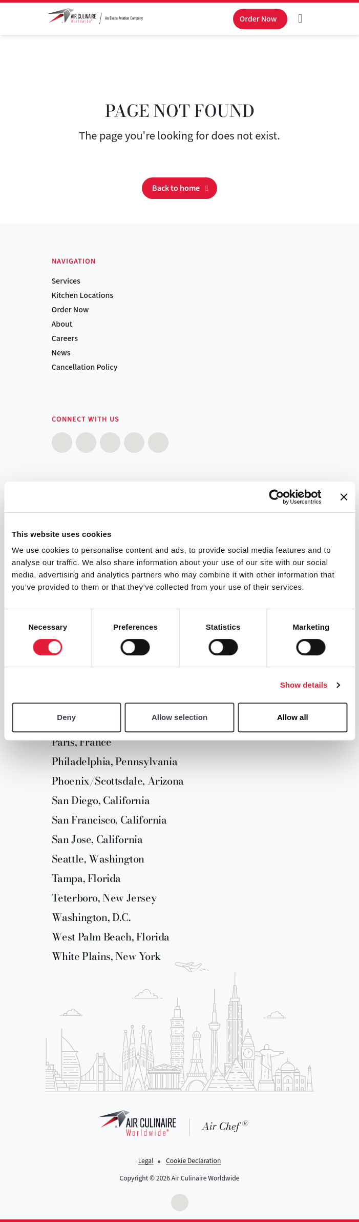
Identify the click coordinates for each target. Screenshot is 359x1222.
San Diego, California (101, 800)
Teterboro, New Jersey (104, 898)
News (61, 352)
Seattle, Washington (98, 859)
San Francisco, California (109, 820)
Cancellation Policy (85, 367)
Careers (65, 338)
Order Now (70, 309)
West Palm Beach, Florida (111, 937)
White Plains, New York (106, 956)
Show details (304, 684)
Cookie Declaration (193, 1161)
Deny (66, 717)
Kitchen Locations (83, 295)
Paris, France (82, 742)
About (62, 324)
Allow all (292, 717)
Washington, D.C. (91, 917)
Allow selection (179, 717)
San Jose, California (97, 839)
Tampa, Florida (86, 878)
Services (66, 281)
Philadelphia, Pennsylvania (115, 761)
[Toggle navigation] (300, 18)
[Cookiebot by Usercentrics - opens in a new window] (276, 497)
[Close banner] (343, 496)
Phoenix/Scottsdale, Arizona (118, 781)
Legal (146, 1161)
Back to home (176, 188)
